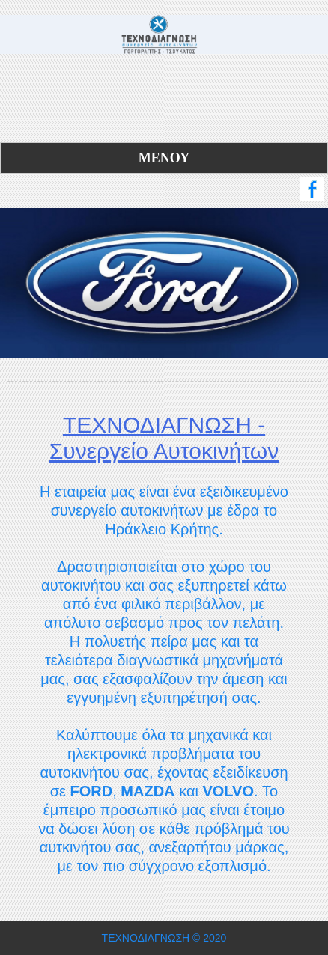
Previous (14, 272)
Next (314, 272)
